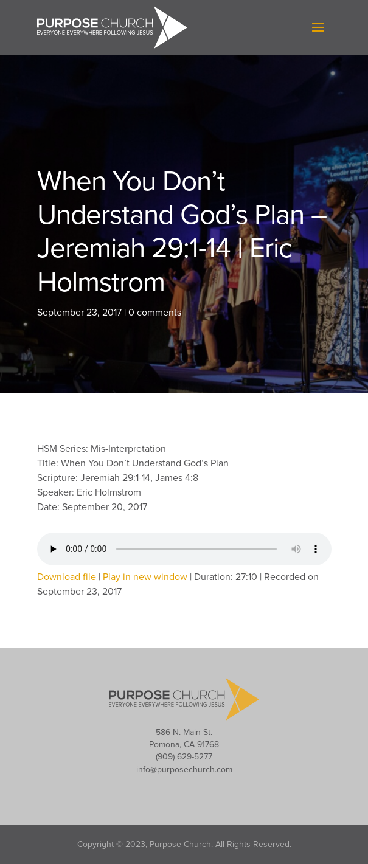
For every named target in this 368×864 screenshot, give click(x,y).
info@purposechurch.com (184, 769)
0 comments (154, 312)
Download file (66, 577)
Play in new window (145, 577)
